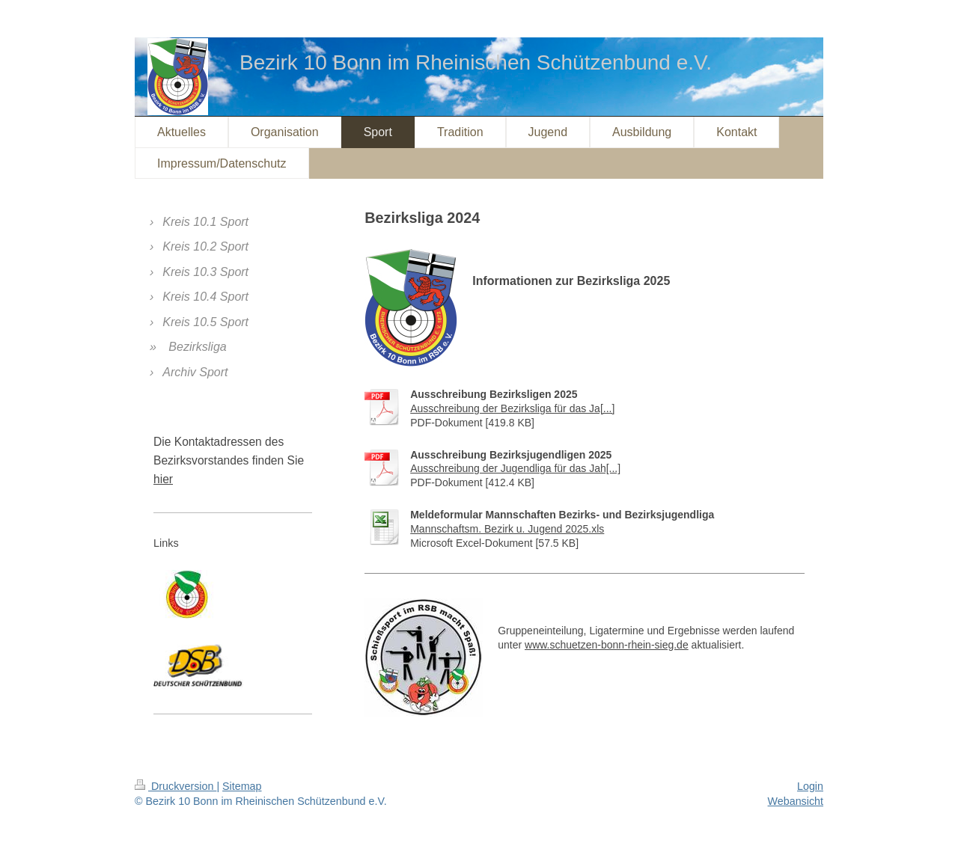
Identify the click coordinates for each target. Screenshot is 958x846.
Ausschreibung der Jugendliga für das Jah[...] (515, 468)
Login (810, 786)
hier (163, 479)
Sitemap (241, 786)
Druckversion (175, 786)
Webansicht (795, 801)
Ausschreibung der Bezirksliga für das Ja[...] (512, 408)
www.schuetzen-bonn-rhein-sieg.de (607, 645)
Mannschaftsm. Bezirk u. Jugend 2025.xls (507, 529)
